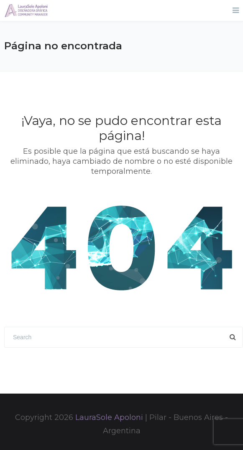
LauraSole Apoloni (109, 417)
